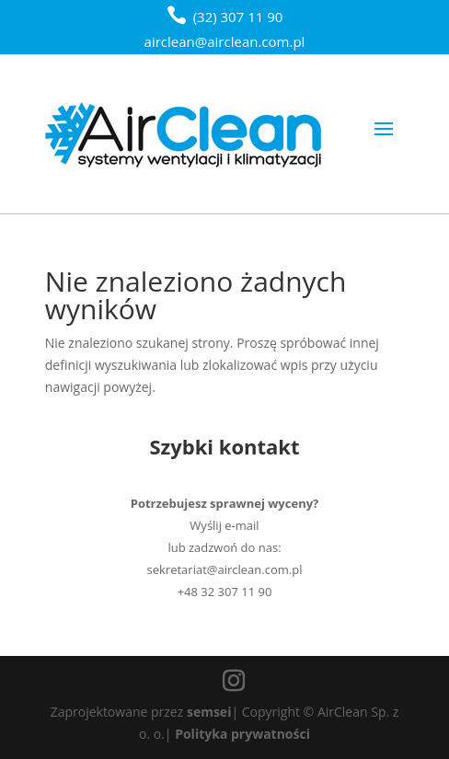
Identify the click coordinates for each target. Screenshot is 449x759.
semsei (209, 711)
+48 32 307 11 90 (225, 591)
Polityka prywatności (242, 733)
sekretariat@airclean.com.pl (225, 569)
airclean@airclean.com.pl (224, 41)
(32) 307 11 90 (238, 16)
